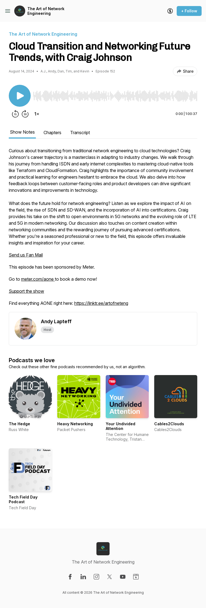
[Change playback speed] (36, 114)
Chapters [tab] (52, 132)
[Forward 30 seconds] (25, 114)
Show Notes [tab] (22, 132)
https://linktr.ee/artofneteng (101, 303)
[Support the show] (170, 11)
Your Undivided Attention (120, 426)
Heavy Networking (75, 423)
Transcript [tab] (80, 132)
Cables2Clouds (169, 423)
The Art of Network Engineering (45, 11)
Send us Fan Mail (26, 255)
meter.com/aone (38, 279)
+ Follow (189, 11)
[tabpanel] (103, 229)
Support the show (26, 291)
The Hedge (19, 423)
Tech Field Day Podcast (23, 499)
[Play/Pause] (20, 96)
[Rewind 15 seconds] (15, 114)
